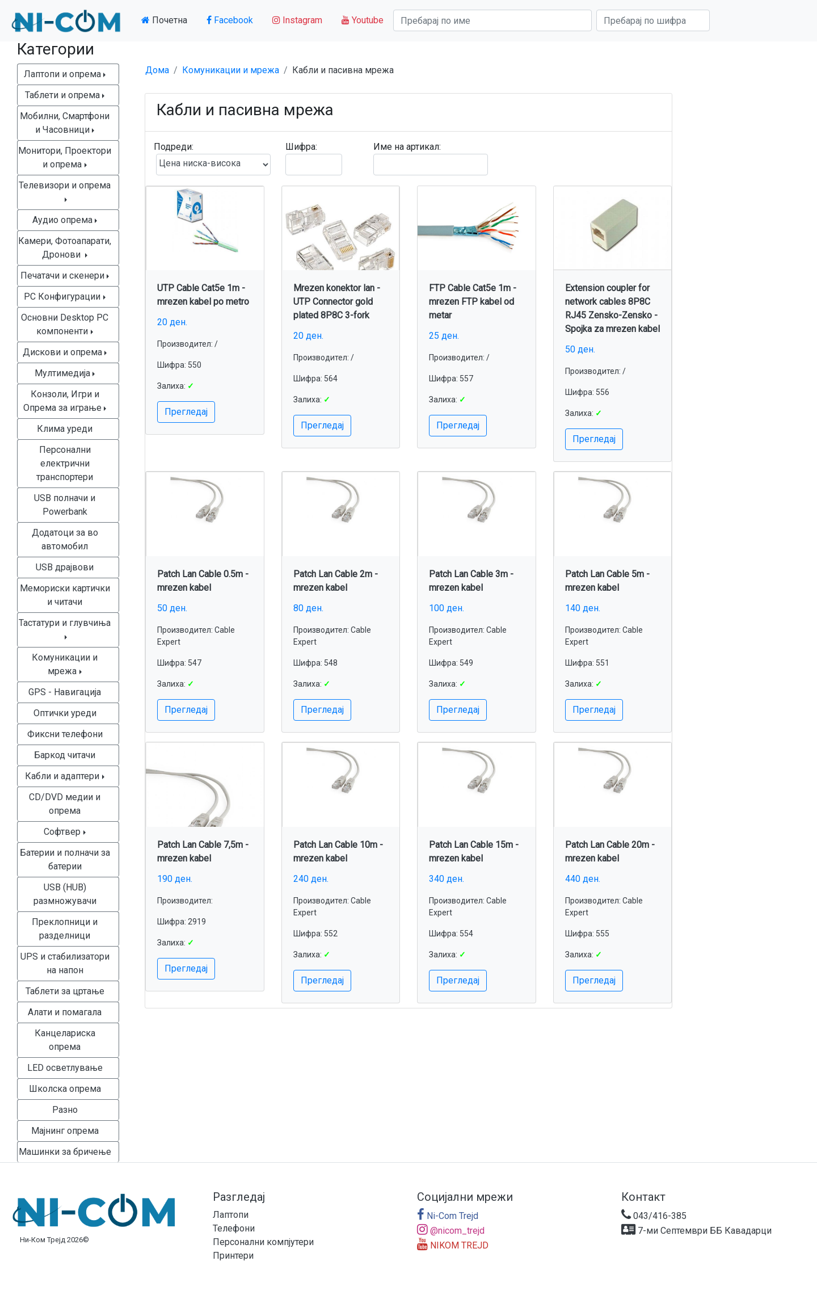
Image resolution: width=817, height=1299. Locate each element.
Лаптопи (231, 1214)
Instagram (297, 20)
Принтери (233, 1255)
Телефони (234, 1228)
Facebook (230, 20)
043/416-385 (654, 1215)
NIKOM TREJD (452, 1245)
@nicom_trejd (451, 1230)
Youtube (363, 20)
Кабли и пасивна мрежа (343, 70)
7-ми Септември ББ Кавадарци (696, 1230)
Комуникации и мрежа (230, 70)
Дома (157, 70)
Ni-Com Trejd (447, 1215)
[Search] (492, 20)
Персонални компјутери (263, 1242)
